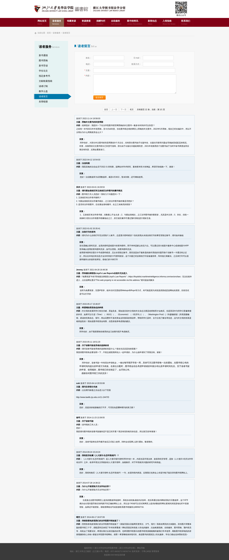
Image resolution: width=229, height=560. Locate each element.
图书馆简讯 (134, 22)
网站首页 (42, 22)
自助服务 (116, 22)
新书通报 (43, 55)
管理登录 (155, 551)
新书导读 (43, 65)
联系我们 (185, 22)
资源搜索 (86, 22)
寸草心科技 (146, 551)
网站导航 (141, 548)
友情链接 (43, 101)
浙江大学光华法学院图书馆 (83, 9)
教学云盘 (43, 91)
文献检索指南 (45, 81)
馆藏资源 (71, 22)
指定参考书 (44, 76)
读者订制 (43, 86)
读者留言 (66, 33)
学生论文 (43, 71)
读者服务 (56, 22)
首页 (49, 33)
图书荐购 (43, 60)
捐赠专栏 (100, 22)
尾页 (132, 109)
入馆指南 (169, 22)
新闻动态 (152, 22)
